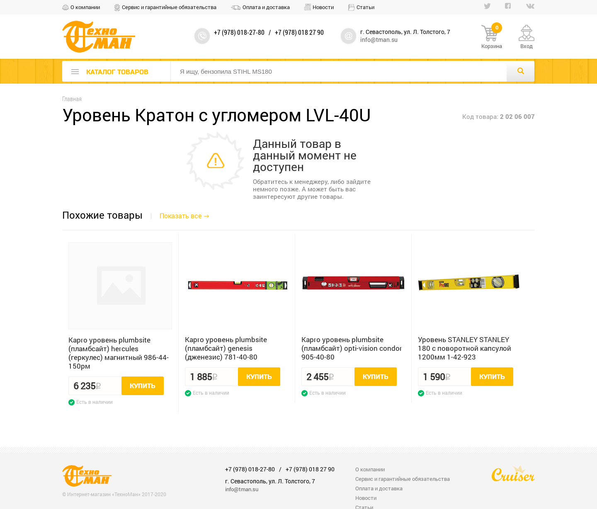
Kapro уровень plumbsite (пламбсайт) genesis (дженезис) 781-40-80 (226, 348)
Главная (72, 99)
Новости (323, 7)
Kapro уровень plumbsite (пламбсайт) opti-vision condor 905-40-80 (351, 348)
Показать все (180, 215)
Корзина (491, 37)
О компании (85, 7)
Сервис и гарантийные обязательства (169, 7)
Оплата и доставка (266, 7)
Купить (142, 386)
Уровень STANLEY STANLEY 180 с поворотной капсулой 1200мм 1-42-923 (464, 348)
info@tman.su (379, 39)
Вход (526, 46)
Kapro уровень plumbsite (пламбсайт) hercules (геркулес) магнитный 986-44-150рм (118, 352)
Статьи (365, 7)
